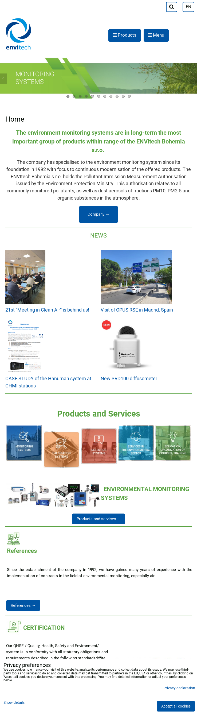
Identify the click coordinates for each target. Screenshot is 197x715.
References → (23, 605)
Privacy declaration (179, 688)
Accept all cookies (176, 706)
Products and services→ (98, 518)
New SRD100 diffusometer (129, 378)
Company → (98, 214)
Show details (14, 703)
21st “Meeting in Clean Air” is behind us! (47, 310)
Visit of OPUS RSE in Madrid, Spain (137, 310)
